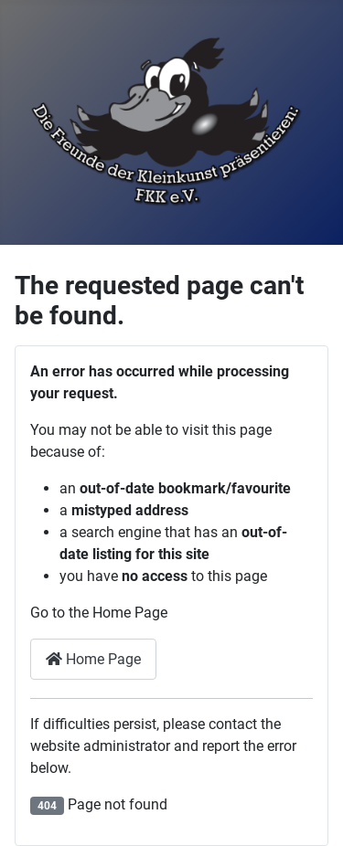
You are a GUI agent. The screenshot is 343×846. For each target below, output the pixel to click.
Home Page (93, 659)
